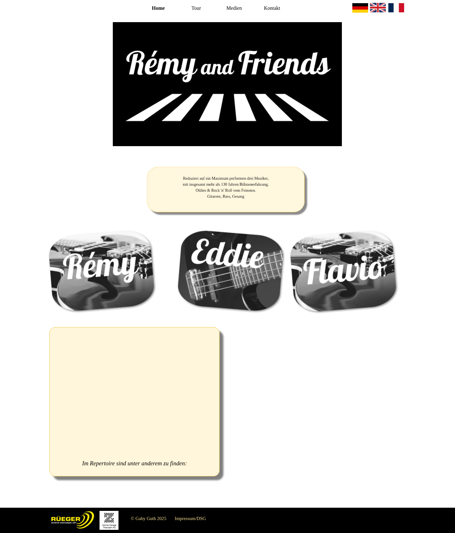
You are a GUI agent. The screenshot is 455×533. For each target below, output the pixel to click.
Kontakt (272, 8)
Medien (234, 8)
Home (158, 8)
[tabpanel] (226, 190)
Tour (196, 8)
